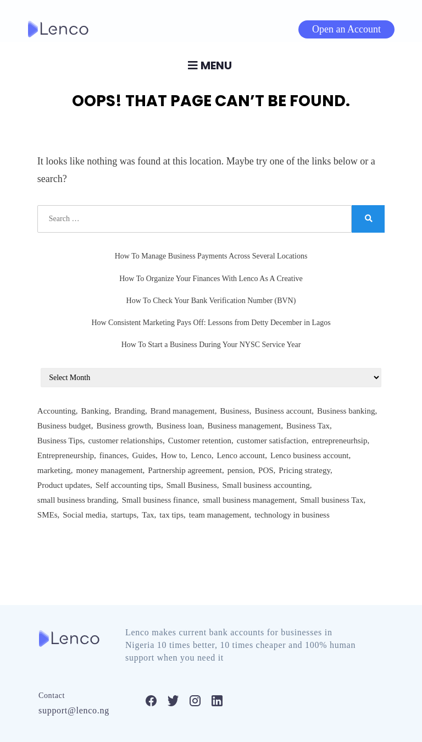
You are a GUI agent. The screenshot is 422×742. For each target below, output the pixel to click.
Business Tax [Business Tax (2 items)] (308, 425)
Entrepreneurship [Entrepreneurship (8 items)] (65, 455)
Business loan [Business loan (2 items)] (179, 425)
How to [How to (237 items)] (173, 455)
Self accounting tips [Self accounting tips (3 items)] (128, 485)
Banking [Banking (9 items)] (95, 410)
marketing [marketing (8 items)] (54, 470)
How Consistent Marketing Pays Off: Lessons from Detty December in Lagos (210, 322)
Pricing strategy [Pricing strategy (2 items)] (304, 470)
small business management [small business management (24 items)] (249, 500)
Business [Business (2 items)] (234, 410)
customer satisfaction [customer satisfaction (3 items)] (272, 440)
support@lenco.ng (73, 710)
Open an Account (346, 29)
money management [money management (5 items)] (109, 470)
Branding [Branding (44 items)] (129, 410)
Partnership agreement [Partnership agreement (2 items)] (185, 470)
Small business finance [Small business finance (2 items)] (159, 500)
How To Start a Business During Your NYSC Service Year (211, 344)
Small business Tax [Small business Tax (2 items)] (331, 500)
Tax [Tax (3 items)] (148, 514)
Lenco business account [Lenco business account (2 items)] (309, 455)
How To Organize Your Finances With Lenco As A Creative (211, 278)
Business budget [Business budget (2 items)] (64, 425)
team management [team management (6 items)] (219, 514)
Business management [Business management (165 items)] (244, 425)
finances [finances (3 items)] (113, 455)
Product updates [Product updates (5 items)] (63, 485)
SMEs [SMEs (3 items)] (47, 514)
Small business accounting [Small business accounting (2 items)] (266, 485)
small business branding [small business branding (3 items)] (76, 500)
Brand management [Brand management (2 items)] (183, 410)
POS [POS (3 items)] (266, 470)
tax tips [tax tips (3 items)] (171, 514)
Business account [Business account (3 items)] (283, 410)
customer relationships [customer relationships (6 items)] (125, 440)
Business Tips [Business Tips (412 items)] (60, 440)
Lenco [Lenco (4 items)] (201, 455)
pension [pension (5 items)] (240, 470)
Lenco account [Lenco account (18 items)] (240, 455)
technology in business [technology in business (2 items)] (292, 514)
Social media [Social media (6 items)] (84, 514)
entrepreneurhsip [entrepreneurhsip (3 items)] (340, 440)
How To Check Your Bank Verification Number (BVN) (211, 300)
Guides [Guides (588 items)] (144, 455)
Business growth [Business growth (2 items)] (123, 425)
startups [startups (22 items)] (124, 514)
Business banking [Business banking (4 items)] (346, 410)
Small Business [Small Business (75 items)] (191, 485)
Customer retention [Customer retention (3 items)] (199, 440)
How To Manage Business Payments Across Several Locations (211, 256)
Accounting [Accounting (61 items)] (56, 410)
